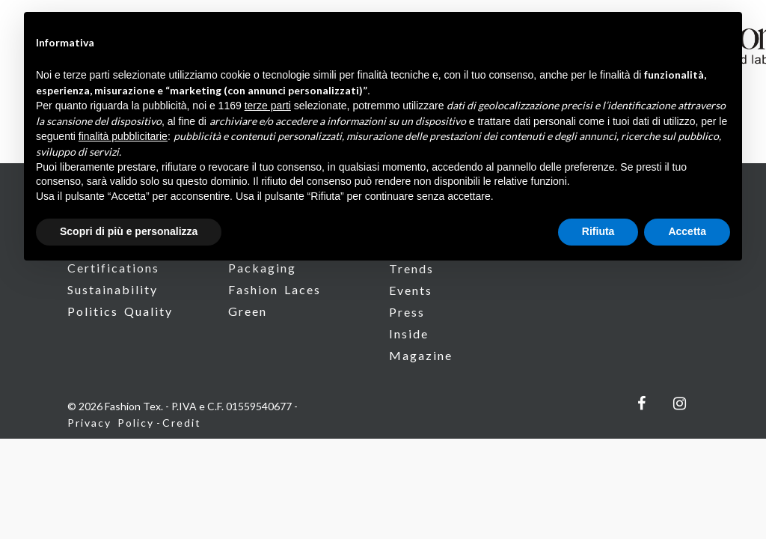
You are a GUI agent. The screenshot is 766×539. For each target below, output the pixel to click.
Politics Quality (120, 311)
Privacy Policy (110, 422)
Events (410, 290)
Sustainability (112, 289)
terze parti (268, 106)
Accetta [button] (687, 231)
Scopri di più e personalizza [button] (128, 231)
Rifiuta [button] (598, 231)
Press (407, 312)
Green (247, 311)
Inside (409, 333)
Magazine (421, 355)
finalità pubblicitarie (123, 136)
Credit (181, 422)
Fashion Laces (274, 289)
